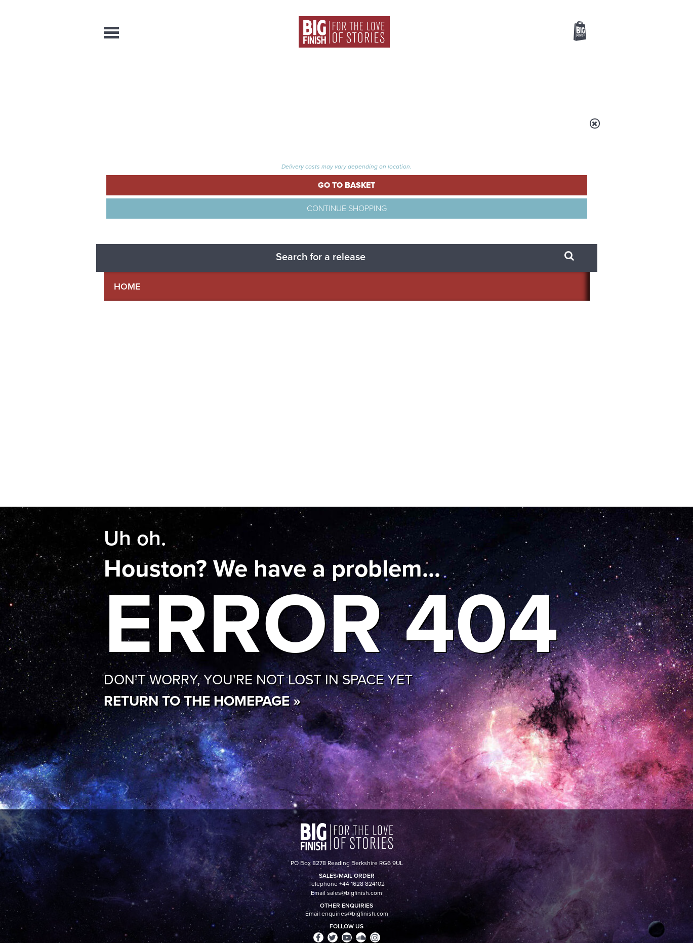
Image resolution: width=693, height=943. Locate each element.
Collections (241, 81)
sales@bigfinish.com (274, 839)
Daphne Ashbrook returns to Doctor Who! (258, 687)
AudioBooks (158, 81)
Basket (573, 31)
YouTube (481, 462)
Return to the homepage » (202, 310)
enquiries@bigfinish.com (366, 839)
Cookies (276, 916)
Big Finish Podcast (458, 471)
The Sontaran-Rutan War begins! (505, 585)
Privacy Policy (125, 507)
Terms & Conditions (318, 916)
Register (566, 7)
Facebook (391, 462)
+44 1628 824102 (284, 830)
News (388, 81)
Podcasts (447, 81)
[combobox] (498, 58)
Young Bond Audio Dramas (262, 578)
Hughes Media (156, 928)
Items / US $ (526, 32)
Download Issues (566, 848)
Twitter (421, 462)
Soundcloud (524, 462)
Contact (568, 81)
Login (534, 7)
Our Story (577, 830)
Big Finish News (151, 559)
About (509, 81)
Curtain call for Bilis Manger (491, 687)
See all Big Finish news (538, 561)
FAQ (584, 839)
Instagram (449, 462)
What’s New (323, 81)
